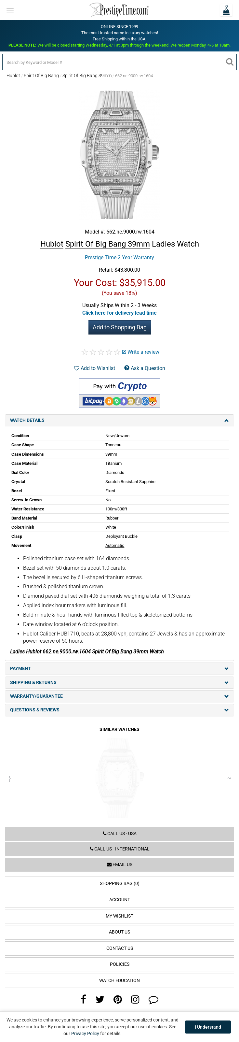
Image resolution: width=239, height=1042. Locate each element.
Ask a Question (144, 368)
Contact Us (119, 948)
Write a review (140, 352)
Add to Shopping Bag (120, 327)
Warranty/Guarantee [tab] (119, 696)
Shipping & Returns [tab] (119, 682)
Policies (119, 964)
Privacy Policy (85, 1033)
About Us (119, 932)
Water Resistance (27, 509)
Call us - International (120, 849)
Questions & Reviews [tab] (119, 709)
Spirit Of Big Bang (41, 75)
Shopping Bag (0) (119, 883)
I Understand (208, 1027)
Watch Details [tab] (119, 420)
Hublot (13, 75)
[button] (119, 313)
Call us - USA (120, 833)
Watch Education (119, 980)
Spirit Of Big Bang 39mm (87, 75)
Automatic (114, 545)
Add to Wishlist (94, 368)
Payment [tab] (119, 668)
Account (119, 900)
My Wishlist (119, 916)
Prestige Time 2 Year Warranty (119, 257)
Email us (119, 864)
